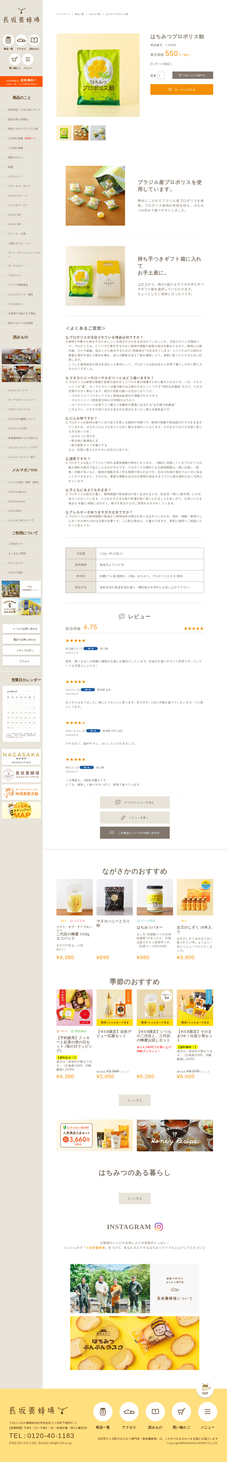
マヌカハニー (15, 176)
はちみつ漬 (14, 224)
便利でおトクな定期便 (20, 323)
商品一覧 (79, 13)
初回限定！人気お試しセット (24, 109)
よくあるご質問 (17, 553)
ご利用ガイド (15, 544)
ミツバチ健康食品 (18, 284)
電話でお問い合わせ (24, 639)
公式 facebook (16, 501)
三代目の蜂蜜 (22, 138)
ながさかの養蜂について (21, 419)
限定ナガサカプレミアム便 (23, 128)
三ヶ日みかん (15, 304)
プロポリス (14, 275)
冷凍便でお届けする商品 (21, 313)
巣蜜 (10, 167)
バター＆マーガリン (19, 186)
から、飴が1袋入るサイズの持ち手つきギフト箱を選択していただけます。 (171, 286)
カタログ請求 (15, 572)
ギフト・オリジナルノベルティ (24, 254)
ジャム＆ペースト (18, 205)
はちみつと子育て (18, 428)
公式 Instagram (17, 491)
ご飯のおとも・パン (19, 243)
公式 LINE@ (15, 510)
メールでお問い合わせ (25, 628)
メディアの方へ (25, 650)
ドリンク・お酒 (17, 233)
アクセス (24, 661)
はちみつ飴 (14, 214)
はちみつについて (18, 390)
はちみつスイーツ (18, 195)
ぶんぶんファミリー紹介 (21, 457)
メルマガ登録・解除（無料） (24, 482)
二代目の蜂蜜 (15, 148)
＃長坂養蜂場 (95, 1247)
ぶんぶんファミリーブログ (23, 447)
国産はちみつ (15, 157)
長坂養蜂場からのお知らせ (23, 438)
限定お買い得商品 (18, 119)
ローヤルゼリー (17, 265)
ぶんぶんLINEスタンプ (21, 520)
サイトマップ (15, 563)
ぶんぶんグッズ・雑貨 (20, 294)
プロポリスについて (19, 409)
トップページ (63, 13)
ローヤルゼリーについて (21, 399)
